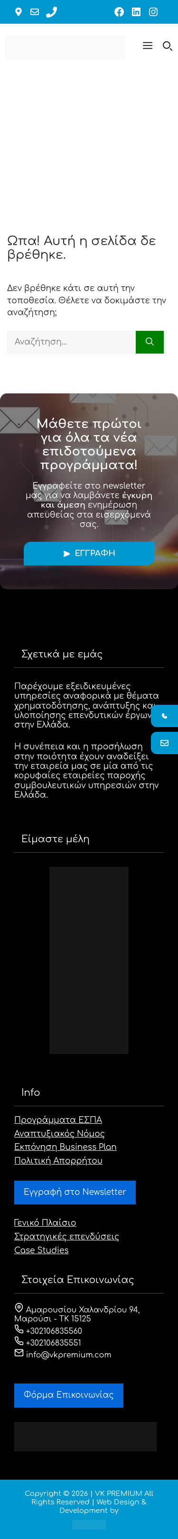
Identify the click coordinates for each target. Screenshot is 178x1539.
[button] (147, 47)
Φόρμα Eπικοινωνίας (69, 1395)
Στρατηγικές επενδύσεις (66, 1236)
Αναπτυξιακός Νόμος (59, 1133)
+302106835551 (47, 1343)
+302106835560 (48, 1331)
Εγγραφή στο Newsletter (75, 1192)
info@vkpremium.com (63, 1355)
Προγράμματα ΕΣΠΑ (58, 1120)
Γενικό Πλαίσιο (45, 1223)
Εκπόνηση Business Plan (65, 1147)
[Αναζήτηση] (150, 342)
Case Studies (41, 1250)
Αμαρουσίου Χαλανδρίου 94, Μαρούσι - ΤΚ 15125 (77, 1314)
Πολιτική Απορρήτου (58, 1161)
